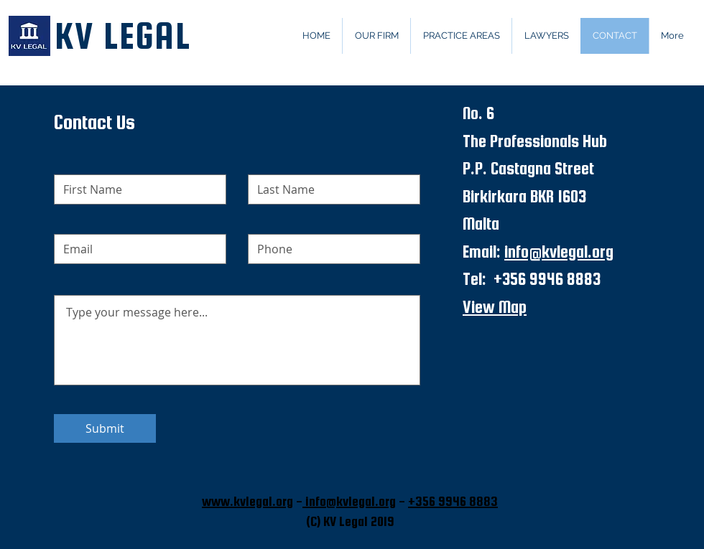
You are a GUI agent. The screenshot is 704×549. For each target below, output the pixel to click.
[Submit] (105, 428)
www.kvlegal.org (247, 501)
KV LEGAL (122, 36)
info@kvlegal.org (558, 251)
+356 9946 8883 (453, 501)
